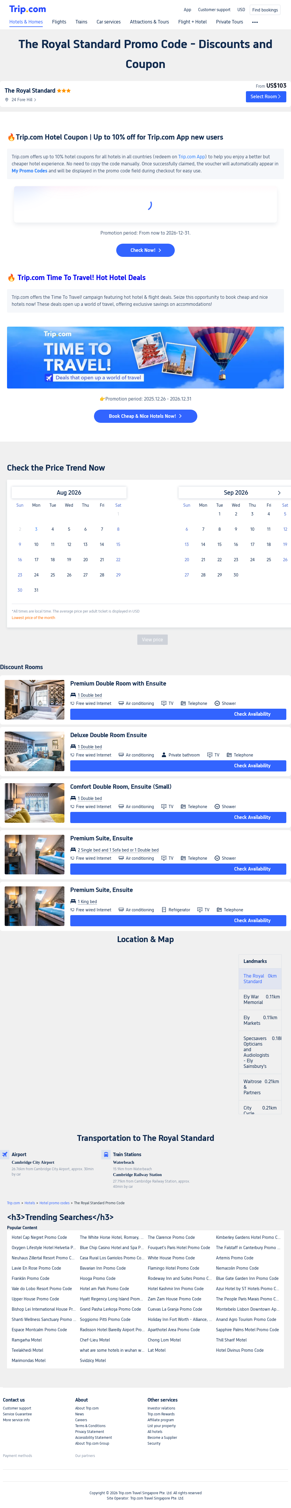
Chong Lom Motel (164, 1340)
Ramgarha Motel (27, 1340)
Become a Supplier (162, 1438)
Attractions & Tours (149, 22)
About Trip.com (87, 1408)
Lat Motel (156, 1350)
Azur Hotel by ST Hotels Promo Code (249, 1288)
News (79, 1414)
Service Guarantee (17, 1414)
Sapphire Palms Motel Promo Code (247, 1329)
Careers (81, 1420)
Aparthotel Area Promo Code (174, 1329)
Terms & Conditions (90, 1426)
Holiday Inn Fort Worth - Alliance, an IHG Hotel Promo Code (181, 1319)
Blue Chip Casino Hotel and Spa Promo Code (114, 1247)
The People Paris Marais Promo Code (249, 1299)
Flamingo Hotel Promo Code (173, 1268)
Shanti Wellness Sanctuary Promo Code (45, 1319)
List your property (162, 1426)
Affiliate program (161, 1420)
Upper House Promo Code (35, 1299)
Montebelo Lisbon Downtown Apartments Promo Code (250, 1309)
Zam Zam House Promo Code (174, 1299)
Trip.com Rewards (161, 1414)
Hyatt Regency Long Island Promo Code (114, 1299)
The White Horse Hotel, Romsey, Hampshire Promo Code (114, 1237)
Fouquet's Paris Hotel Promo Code (179, 1247)
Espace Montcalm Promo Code (39, 1329)
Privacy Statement (89, 1432)
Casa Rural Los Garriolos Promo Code (113, 1258)
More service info (16, 1420)
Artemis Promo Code (235, 1258)
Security (154, 1443)
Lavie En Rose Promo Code (36, 1268)
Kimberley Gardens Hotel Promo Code (250, 1237)
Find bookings (265, 10)
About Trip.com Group (92, 1443)
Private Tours (229, 22)
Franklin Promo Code (30, 1278)
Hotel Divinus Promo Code (240, 1350)
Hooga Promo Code (98, 1278)
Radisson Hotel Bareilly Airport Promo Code (114, 1329)
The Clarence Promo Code (171, 1237)
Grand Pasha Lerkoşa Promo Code (110, 1309)
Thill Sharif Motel (231, 1340)
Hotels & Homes (26, 22)
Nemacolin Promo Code (237, 1268)
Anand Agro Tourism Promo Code (246, 1319)
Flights (59, 22)
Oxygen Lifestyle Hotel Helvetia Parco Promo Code (45, 1247)
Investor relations (161, 1408)
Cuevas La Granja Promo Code (175, 1309)
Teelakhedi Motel (27, 1350)
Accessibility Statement (93, 1438)
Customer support (214, 9)
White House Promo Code (171, 1258)
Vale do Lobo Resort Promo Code (42, 1288)
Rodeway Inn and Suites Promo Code (181, 1278)
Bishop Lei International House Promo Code (45, 1309)
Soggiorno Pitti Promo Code (105, 1319)
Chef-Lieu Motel (95, 1340)
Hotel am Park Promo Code (104, 1288)
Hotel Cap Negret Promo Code (39, 1237)
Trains (81, 22)
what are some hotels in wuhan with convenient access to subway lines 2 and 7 (114, 1350)
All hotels (155, 1432)
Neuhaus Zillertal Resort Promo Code (45, 1258)
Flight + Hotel (192, 22)
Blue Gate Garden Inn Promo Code (247, 1278)
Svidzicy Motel (93, 1360)
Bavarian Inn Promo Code (103, 1268)
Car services (109, 22)
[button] (266, 96)
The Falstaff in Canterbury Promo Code (250, 1247)
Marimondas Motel (28, 1360)
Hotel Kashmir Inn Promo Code (176, 1288)
